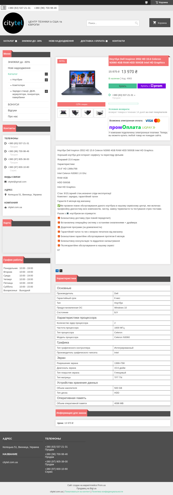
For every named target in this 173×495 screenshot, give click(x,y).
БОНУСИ (13, 104)
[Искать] (136, 23)
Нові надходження (61, 41)
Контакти (118, 41)
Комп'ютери (18, 85)
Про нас (13, 116)
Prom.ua (102, 485)
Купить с (151, 86)
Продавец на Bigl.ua (86, 488)
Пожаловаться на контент (77, 491)
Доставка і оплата (93, 41)
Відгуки (12, 110)
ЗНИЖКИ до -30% (32, 41)
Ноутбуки (17, 79)
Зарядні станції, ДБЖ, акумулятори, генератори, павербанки (26, 94)
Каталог (9, 41)
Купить (122, 86)
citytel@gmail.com (17, 181)
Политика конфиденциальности (107, 491)
